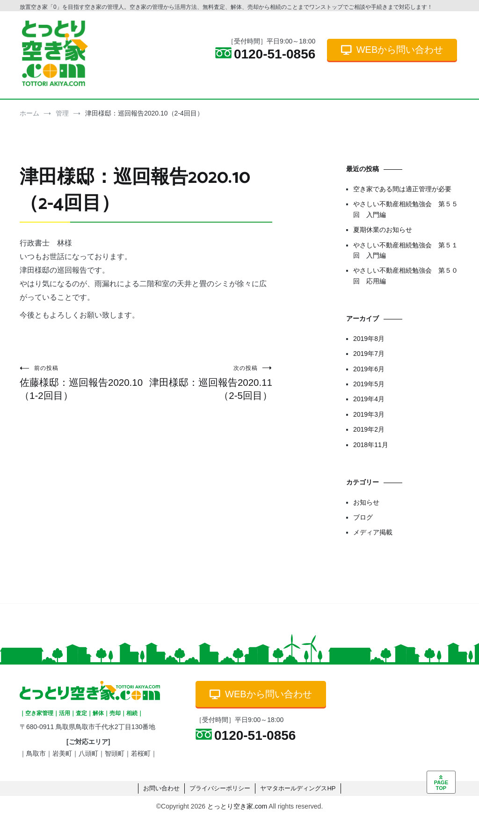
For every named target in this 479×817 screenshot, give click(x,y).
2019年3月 (369, 414)
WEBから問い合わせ (392, 49)
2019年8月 (369, 338)
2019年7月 (369, 353)
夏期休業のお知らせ (382, 229)
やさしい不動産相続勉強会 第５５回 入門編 (405, 209)
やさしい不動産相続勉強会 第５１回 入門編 (405, 250)
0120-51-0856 (265, 54)
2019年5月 (369, 384)
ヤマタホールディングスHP (297, 788)
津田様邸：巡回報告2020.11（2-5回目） (209, 382)
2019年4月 (369, 399)
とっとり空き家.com (237, 806)
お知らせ (366, 502)
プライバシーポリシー (219, 788)
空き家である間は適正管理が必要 (402, 189)
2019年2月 (369, 429)
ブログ (363, 517)
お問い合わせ (161, 788)
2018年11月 (370, 444)
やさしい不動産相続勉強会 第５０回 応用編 (405, 275)
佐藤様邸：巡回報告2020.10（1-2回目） (83, 382)
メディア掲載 (372, 532)
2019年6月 (369, 369)
